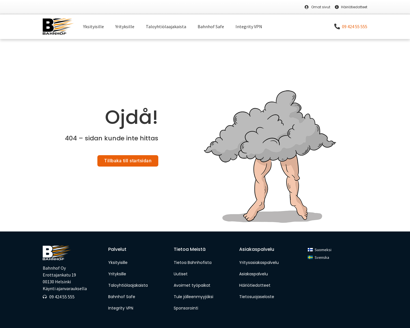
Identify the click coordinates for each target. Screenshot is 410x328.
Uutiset (181, 274)
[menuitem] (319, 250)
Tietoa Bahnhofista (193, 262)
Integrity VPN (248, 26)
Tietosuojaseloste (256, 297)
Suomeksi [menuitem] (323, 249)
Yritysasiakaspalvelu (259, 262)
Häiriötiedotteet (254, 285)
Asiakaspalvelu (253, 274)
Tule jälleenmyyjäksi (193, 297)
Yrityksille (124, 26)
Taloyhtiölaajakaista (166, 26)
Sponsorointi (186, 308)
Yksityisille (93, 26)
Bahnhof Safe (211, 26)
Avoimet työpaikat (192, 285)
